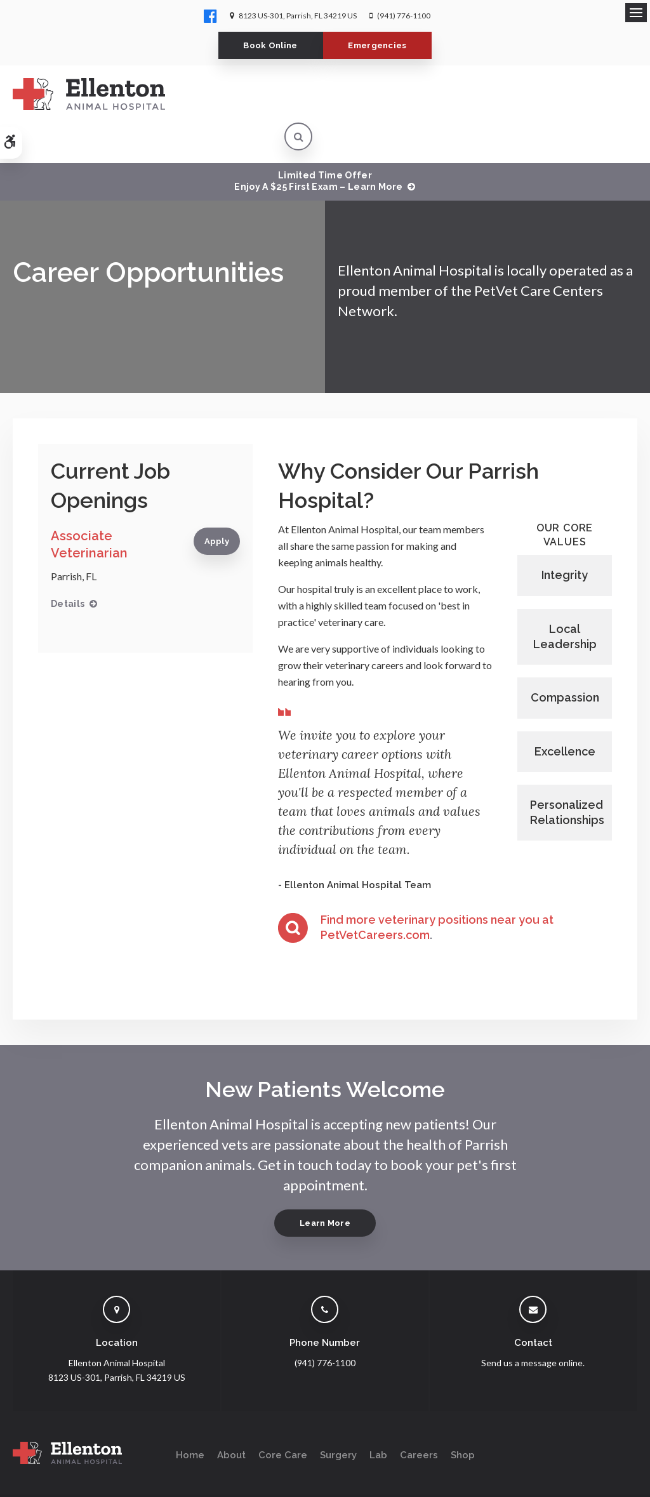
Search (24, 1481)
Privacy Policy (36, 1469)
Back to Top (108, 1481)
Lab (378, 1414)
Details (67, 563)
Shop (463, 1414)
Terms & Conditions (161, 1469)
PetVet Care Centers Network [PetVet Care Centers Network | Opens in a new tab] (584, 1481)
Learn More (325, 1182)
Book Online (268, 45)
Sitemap (62, 1481)
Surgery (338, 1414)
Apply (217, 500)
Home (190, 1414)
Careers (419, 1414)
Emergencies (380, 45)
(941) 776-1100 (403, 15)
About (231, 1414)
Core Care (282, 1414)
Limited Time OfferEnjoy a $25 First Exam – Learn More (318, 140)
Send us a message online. (533, 1322)
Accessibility (93, 1469)
